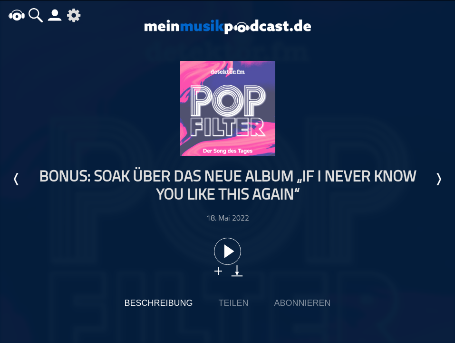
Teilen (233, 303)
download (237, 271)
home (16, 15)
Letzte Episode (17, 179)
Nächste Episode (438, 179)
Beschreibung (158, 303)
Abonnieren (302, 303)
